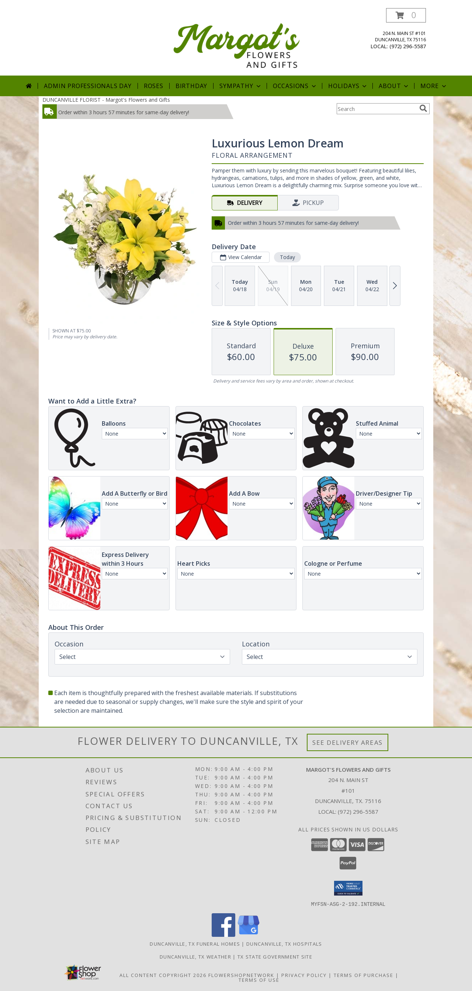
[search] (423, 108)
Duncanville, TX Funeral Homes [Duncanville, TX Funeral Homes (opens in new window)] (195, 943)
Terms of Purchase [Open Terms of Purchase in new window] (363, 974)
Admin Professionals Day (87, 86)
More (433, 86)
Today (287, 257)
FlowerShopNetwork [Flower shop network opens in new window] (241, 974)
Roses (153, 86)
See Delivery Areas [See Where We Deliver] (347, 742)
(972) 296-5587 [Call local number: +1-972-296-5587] (407, 46)
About (394, 86)
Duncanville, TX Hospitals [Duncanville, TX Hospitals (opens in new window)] (284, 943)
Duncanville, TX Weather (195, 956)
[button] (406, 15)
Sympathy (240, 86)
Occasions (295, 86)
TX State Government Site (274, 956)
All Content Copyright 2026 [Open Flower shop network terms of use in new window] (162, 974)
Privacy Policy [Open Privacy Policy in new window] (304, 974)
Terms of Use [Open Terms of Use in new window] (259, 979)
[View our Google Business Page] (248, 934)
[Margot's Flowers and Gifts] (236, 41)
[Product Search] (376, 109)
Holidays (348, 86)
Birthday (191, 86)
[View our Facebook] (223, 934)
